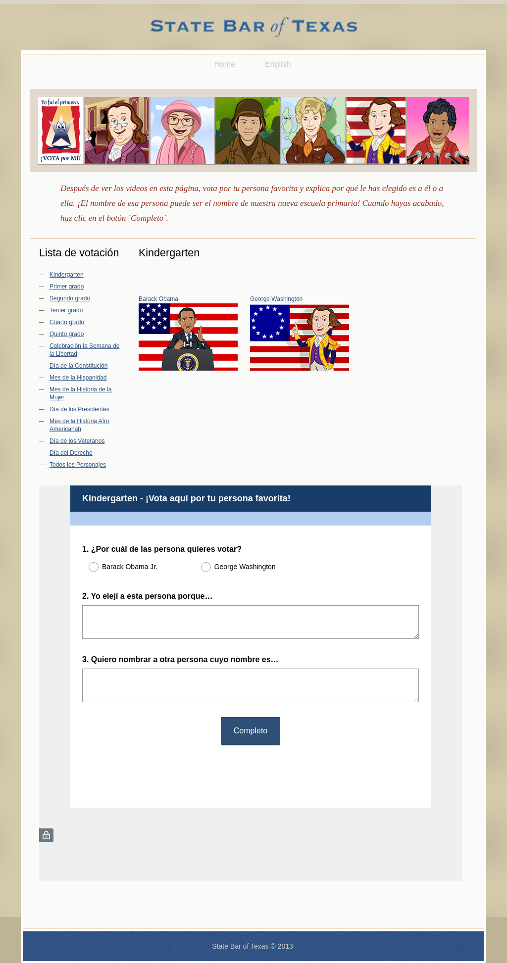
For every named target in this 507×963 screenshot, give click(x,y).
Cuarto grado (67, 322)
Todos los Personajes (78, 464)
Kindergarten (67, 274)
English (278, 64)
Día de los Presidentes (79, 409)
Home (224, 64)
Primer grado (67, 286)
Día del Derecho (71, 452)
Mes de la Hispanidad (78, 377)
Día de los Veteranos (77, 440)
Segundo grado (70, 298)
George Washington (276, 298)
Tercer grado (66, 310)
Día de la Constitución (78, 365)
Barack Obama (158, 298)
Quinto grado (67, 334)
